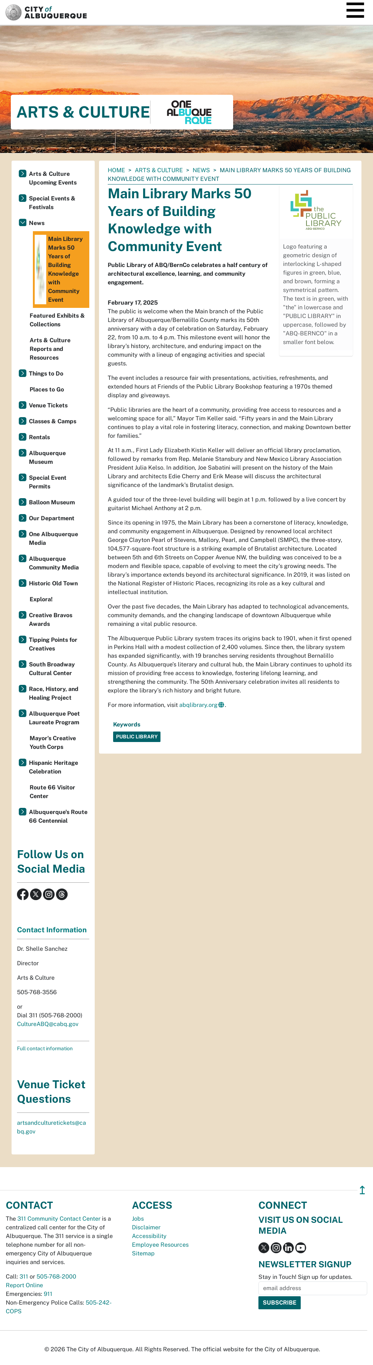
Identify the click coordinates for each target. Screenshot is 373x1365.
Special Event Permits (48, 482)
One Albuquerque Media (53, 538)
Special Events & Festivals (52, 203)
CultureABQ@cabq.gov (47, 1024)
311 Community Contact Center (58, 1218)
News (201, 170)
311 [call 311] (24, 1276)
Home (116, 170)
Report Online (24, 1285)
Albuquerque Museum (47, 457)
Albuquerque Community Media (54, 563)
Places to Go (47, 389)
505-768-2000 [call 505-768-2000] (56, 1276)
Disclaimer (146, 1227)
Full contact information (45, 1048)
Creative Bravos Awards (50, 619)
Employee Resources (160, 1244)
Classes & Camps (52, 421)
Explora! (41, 599)
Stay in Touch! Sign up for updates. (305, 1276)
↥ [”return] (362, 1190)
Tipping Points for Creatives (53, 644)
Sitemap (143, 1253)
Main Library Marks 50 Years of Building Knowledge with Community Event (59, 269)
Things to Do (46, 373)
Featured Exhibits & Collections (57, 320)
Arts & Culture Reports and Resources (50, 349)
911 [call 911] (48, 1293)
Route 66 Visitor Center (52, 792)
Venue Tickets (48, 405)
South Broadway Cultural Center (52, 669)
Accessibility (149, 1236)
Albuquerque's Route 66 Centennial (58, 816)
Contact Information (52, 929)
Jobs (138, 1218)
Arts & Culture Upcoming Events (53, 178)
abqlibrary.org (198, 704)
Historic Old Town (53, 583)
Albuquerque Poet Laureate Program (54, 718)
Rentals (39, 437)
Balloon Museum (52, 502)
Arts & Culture (159, 170)
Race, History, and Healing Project (53, 693)
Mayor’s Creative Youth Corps (53, 742)
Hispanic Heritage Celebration (53, 767)
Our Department (51, 518)
